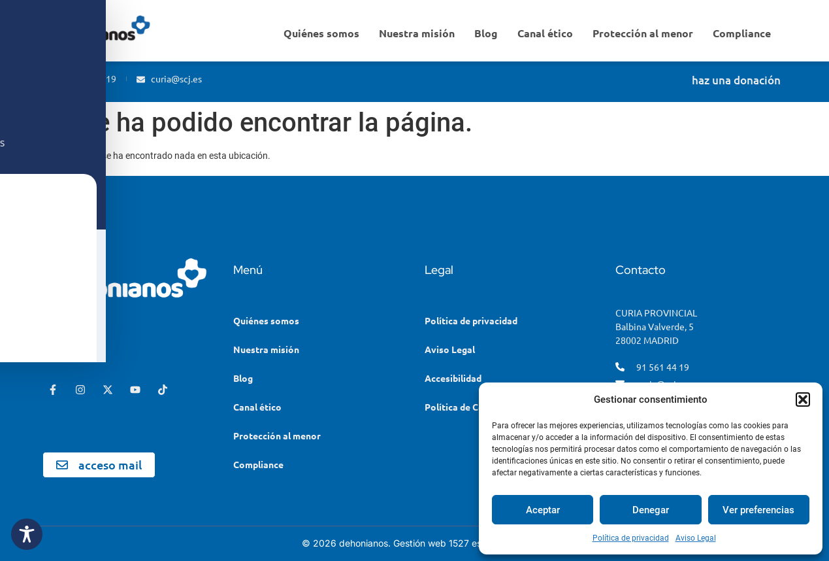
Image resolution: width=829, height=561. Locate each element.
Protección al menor (643, 33)
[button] (802, 399)
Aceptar (543, 510)
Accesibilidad (453, 378)
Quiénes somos (321, 33)
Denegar (650, 510)
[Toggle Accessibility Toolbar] (27, 534)
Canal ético (545, 33)
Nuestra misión (417, 33)
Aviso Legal (695, 538)
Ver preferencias (758, 510)
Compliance (742, 33)
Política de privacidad (631, 538)
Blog (486, 33)
